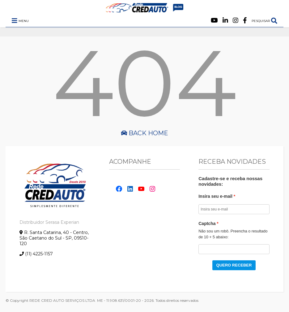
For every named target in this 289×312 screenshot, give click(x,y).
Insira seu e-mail (215, 196)
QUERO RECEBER (234, 265)
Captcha (206, 223)
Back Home (144, 133)
